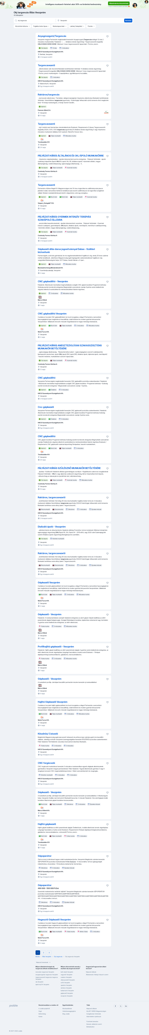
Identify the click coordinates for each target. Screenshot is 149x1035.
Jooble (20, 1031)
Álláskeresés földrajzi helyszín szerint (97, 974)
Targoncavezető (46, 65)
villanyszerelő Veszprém (68, 980)
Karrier (40, 1016)
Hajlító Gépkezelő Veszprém (52, 702)
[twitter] (121, 1006)
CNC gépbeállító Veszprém (52, 313)
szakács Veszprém (66, 977)
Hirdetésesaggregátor (69, 1011)
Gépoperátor (45, 856)
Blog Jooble (66, 1014)
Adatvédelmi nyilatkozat (93, 1016)
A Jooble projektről (44, 1008)
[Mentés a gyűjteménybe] (107, 36)
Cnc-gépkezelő (46, 407)
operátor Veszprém (66, 985)
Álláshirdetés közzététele (118, 3)
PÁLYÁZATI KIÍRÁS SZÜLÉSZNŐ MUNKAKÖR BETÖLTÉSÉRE (69, 468)
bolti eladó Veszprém (67, 972)
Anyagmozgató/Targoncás (52, 36)
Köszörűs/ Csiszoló (48, 733)
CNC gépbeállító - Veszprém (53, 281)
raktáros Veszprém (66, 988)
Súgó (40, 1011)
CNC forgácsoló (46, 763)
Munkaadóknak (67, 1008)
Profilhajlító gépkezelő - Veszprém (56, 646)
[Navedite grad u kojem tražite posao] (77, 20)
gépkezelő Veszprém (67, 993)
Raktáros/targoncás (48, 94)
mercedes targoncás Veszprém (45, 972)
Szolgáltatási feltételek (93, 1014)
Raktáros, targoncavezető (51, 497)
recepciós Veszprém (67, 996)
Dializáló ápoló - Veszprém (52, 526)
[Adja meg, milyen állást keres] (34, 20)
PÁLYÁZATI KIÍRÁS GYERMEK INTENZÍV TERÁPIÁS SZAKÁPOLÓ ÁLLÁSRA (64, 218)
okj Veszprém (39, 982)
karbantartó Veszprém (67, 990)
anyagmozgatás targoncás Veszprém (47, 974)
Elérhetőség (42, 1014)
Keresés (128, 20)
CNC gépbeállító (46, 377)
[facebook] (115, 1006)
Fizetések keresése (92, 1021)
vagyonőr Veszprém (66, 974)
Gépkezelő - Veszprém (49, 614)
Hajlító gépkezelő (47, 824)
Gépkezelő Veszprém (49, 582)
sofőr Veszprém (65, 982)
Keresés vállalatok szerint (94, 1024)
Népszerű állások (91, 972)
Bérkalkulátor (90, 1027)
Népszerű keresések (43, 962)
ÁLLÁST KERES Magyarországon (96, 1011)
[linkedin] (126, 1006)
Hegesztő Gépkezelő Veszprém (54, 919)
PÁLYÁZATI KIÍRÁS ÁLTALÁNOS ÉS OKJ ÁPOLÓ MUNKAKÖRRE (71, 155)
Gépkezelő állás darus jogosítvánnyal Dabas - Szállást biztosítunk (66, 251)
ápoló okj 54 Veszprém (42, 984)
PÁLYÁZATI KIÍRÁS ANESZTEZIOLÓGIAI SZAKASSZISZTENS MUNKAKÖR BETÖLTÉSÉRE (70, 347)
